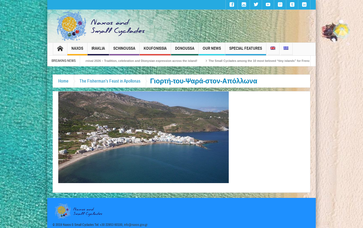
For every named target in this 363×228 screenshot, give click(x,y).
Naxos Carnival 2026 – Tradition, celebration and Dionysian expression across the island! (138, 60)
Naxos (77, 50)
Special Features (245, 50)
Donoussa (184, 50)
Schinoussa (124, 50)
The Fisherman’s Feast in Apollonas (109, 81)
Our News (212, 50)
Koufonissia (155, 50)
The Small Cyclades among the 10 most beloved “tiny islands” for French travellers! (271, 60)
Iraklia (98, 50)
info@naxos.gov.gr (136, 225)
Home (63, 81)
